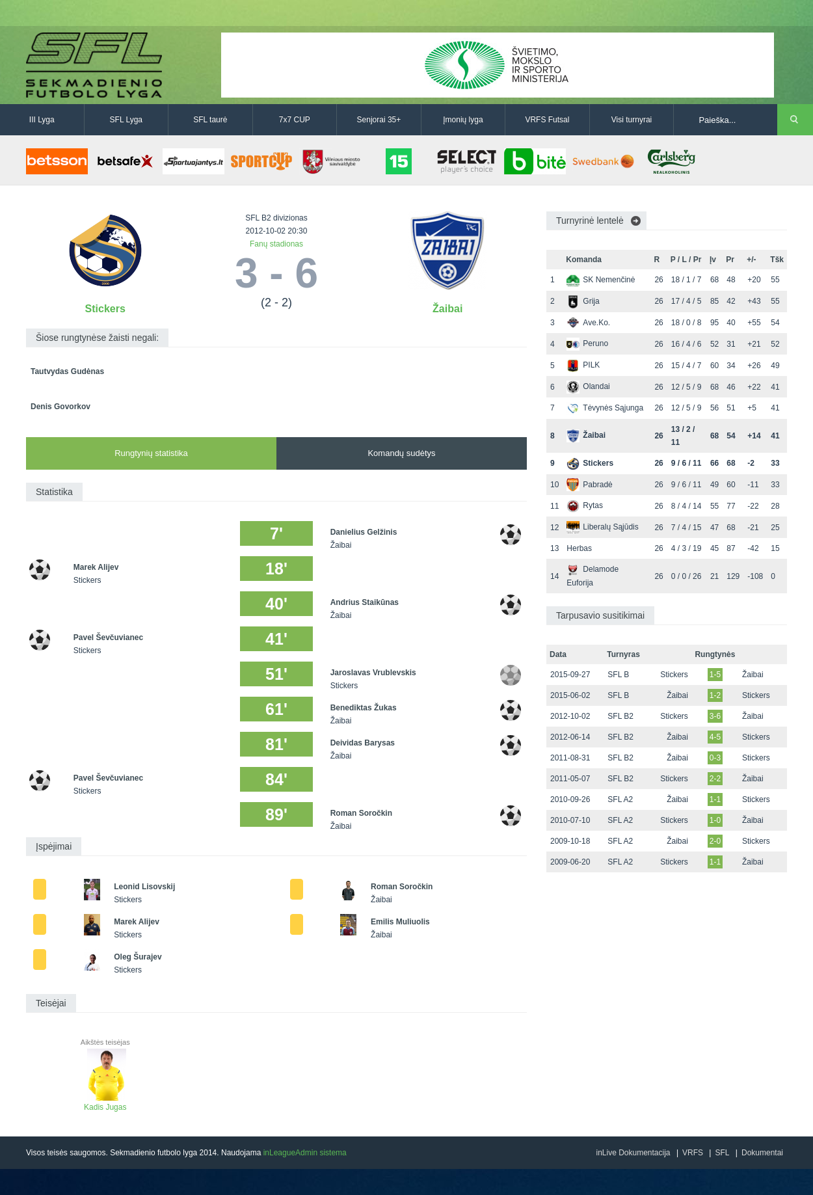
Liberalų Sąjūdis (602, 526)
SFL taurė (210, 119)
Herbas (579, 548)
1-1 (715, 799)
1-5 (715, 674)
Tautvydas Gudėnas (67, 371)
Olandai (587, 386)
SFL (722, 1152)
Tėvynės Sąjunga (604, 407)
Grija (582, 301)
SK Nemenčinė (600, 279)
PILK (583, 364)
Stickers (105, 308)
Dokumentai (762, 1152)
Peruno (587, 343)
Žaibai (447, 308)
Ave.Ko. (588, 322)
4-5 (715, 737)
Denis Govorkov (60, 406)
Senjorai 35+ (379, 119)
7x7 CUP (294, 119)
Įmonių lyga (463, 119)
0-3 (715, 757)
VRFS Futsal (547, 119)
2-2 (715, 778)
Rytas (584, 505)
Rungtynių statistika (151, 453)
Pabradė (589, 484)
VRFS (692, 1152)
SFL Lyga (126, 119)
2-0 (715, 841)
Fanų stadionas (276, 243)
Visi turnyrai (631, 119)
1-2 (715, 695)
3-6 (715, 716)
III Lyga (42, 119)
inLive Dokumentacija (633, 1152)
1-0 (715, 820)
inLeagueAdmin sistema (305, 1152)
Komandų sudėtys (401, 453)
